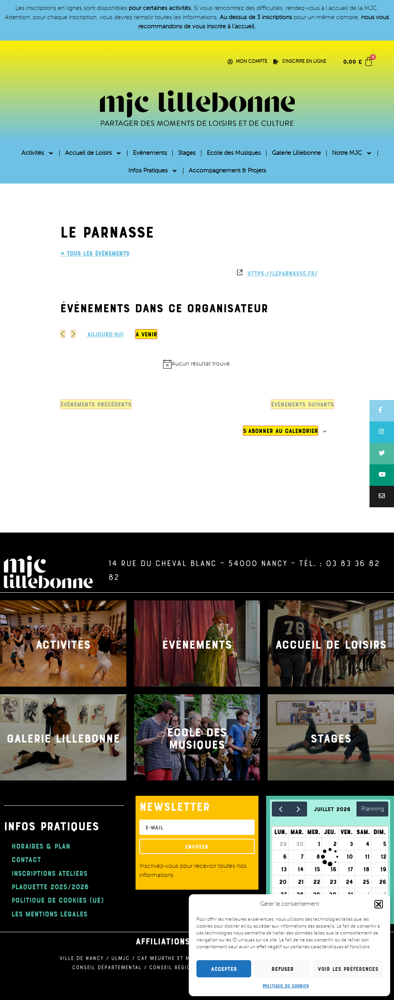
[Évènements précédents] (62, 334)
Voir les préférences (348, 969)
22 (316, 882)
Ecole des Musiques (234, 153)
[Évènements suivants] (73, 334)
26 (382, 882)
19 (383, 869)
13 (284, 869)
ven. (346, 832)
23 (333, 882)
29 (283, 844)
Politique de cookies (286, 985)
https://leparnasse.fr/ (282, 273)
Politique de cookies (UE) (57, 899)
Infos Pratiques (153, 171)
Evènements (150, 153)
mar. (297, 832)
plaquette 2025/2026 (50, 886)
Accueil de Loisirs (93, 153)
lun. (280, 832)
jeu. (330, 832)
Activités (37, 153)
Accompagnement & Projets (227, 171)
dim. (379, 832)
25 (366, 882)
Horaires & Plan (40, 845)
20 (283, 882)
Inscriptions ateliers (49, 873)
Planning (372, 809)
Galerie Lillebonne (296, 153)
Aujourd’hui (105, 334)
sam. (363, 832)
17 (350, 869)
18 (366, 869)
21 (301, 882)
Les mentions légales (49, 913)
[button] (379, 904)
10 (350, 856)
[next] (298, 809)
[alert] (197, 364)
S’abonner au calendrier (280, 431)
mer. (313, 832)
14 (301, 869)
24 (349, 882)
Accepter (224, 969)
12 (383, 856)
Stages (187, 153)
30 (300, 844)
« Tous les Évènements (94, 253)
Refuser (282, 969)
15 (317, 869)
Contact (26, 859)
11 (367, 856)
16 (333, 869)
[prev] (281, 809)
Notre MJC (352, 153)
